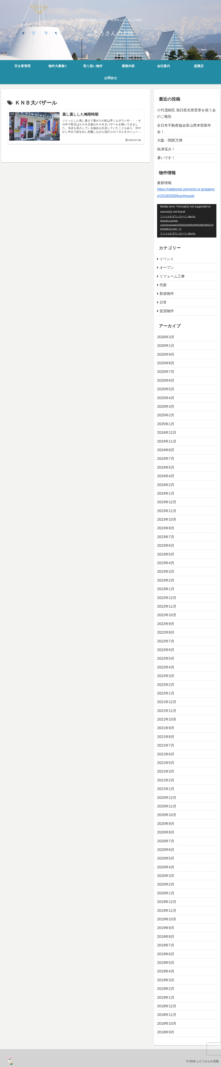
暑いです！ (166, 158)
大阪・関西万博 (169, 140)
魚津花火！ (166, 149)
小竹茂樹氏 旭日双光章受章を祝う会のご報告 (186, 113)
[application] (186, 220)
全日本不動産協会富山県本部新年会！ (184, 128)
